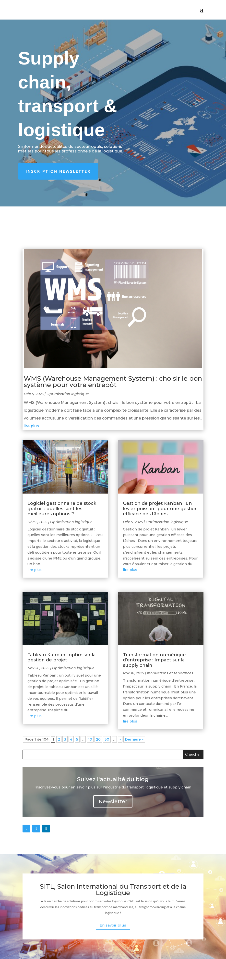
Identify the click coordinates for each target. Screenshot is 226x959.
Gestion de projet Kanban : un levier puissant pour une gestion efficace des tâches (160, 509)
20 (98, 739)
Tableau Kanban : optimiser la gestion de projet (61, 657)
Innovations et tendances (170, 673)
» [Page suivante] (120, 739)
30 (107, 739)
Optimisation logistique (68, 394)
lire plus (31, 426)
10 (90, 739)
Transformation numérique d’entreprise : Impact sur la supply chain (154, 660)
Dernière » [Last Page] (134, 739)
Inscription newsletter (58, 171)
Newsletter (113, 801)
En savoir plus (113, 925)
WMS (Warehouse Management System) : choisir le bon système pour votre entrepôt (113, 382)
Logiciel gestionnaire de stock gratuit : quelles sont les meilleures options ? (61, 509)
